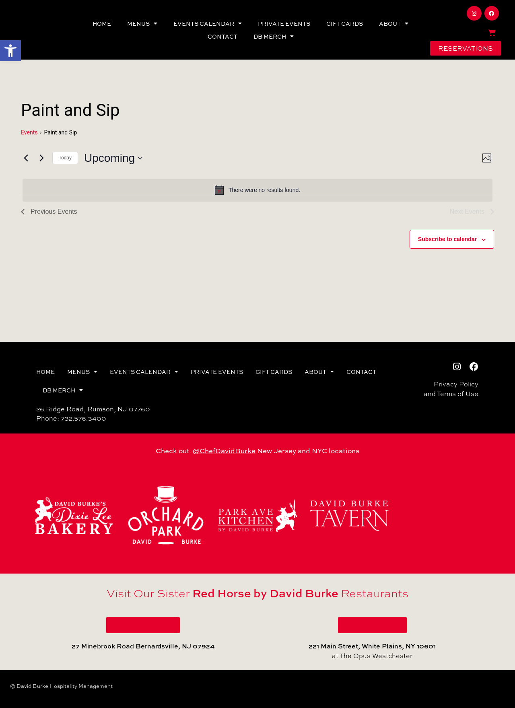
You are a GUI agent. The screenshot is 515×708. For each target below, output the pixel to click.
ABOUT (393, 23)
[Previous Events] (26, 158)
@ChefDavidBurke (224, 450)
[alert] (257, 190)
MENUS (142, 23)
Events (29, 132)
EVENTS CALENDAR (207, 23)
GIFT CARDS (344, 23)
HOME (102, 23)
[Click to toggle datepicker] (113, 158)
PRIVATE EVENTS (284, 23)
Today (65, 158)
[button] (10, 50)
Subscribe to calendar (447, 239)
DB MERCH (273, 36)
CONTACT (222, 36)
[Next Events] (41, 158)
